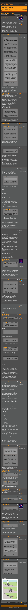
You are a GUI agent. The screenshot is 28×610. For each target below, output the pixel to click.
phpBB (12, 607)
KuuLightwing (20, 34)
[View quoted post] (8, 37)
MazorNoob (20, 470)
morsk (20, 281)
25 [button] (20, 15)
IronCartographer (4, 496)
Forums (6, 1)
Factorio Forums (7, 7)
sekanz (20, 489)
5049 (21, 149)
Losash (5, 37)
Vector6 (20, 93)
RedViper (6, 178)
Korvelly (3, 305)
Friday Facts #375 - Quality (7, 13)
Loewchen (5, 317)
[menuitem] (6, 9)
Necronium (20, 559)
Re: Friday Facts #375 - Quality (5, 18)
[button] (15, 15)
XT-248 (20, 314)
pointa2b (5, 126)
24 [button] (19, 15)
